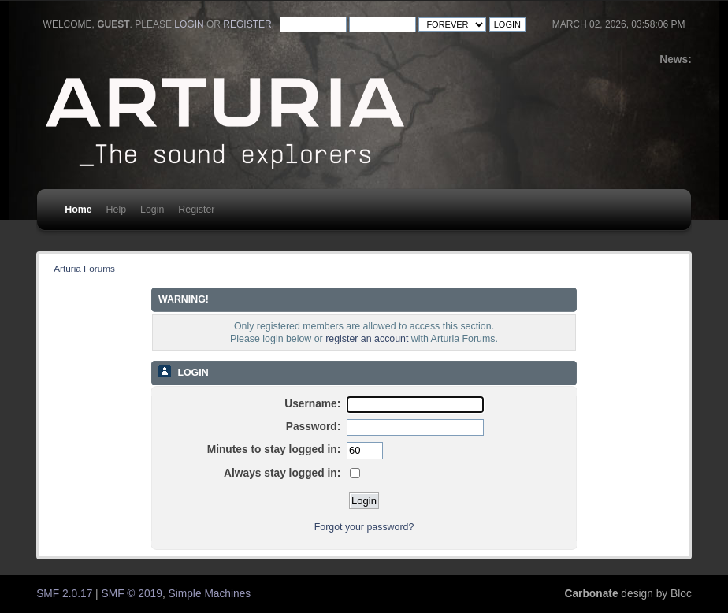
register (247, 24)
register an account (366, 338)
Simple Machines (210, 594)
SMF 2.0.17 (64, 594)
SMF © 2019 (132, 594)
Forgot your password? (364, 527)
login (188, 24)
